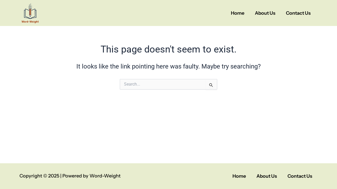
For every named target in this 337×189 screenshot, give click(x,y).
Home (237, 13)
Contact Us (298, 13)
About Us (265, 13)
